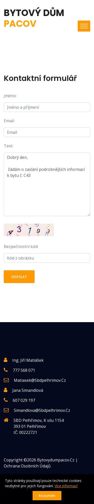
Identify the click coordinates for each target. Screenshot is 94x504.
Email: (9, 120)
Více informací (66, 485)
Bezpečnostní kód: (21, 246)
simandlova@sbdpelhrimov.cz (42, 410)
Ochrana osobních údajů (27, 466)
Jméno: (10, 95)
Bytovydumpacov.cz (55, 460)
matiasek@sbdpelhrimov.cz (40, 380)
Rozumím (47, 495)
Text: (8, 146)
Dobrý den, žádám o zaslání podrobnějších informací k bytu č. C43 (47, 184)
